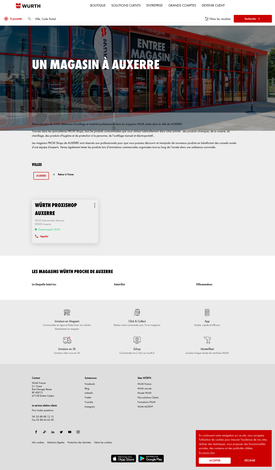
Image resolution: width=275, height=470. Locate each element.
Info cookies (38, 442)
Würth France (144, 384)
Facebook (90, 384)
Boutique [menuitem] (98, 5)
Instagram (90, 406)
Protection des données (79, 442)
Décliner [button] (249, 460)
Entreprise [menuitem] (154, 5)
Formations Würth (146, 402)
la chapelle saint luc (55, 284)
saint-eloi (137, 284)
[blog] (44, 432)
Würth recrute (144, 388)
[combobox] (117, 19)
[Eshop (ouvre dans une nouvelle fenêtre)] (137, 345)
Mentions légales (56, 442)
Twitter (88, 397)
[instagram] (78, 432)
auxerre (41, 175)
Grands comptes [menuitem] (182, 5)
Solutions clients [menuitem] (126, 5)
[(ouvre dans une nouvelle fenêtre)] (123, 458)
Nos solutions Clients (148, 397)
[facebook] (36, 432)
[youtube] (70, 432)
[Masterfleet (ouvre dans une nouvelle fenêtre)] (207, 345)
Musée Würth (144, 393)
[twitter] (61, 432)
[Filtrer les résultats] (218, 19)
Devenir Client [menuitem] (213, 5)
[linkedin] (53, 432)
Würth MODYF (145, 406)
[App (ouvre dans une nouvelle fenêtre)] (207, 318)
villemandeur (219, 284)
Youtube (89, 402)
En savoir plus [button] (207, 452)
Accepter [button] (214, 460)
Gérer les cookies (103, 442)
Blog (87, 388)
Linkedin (89, 393)
